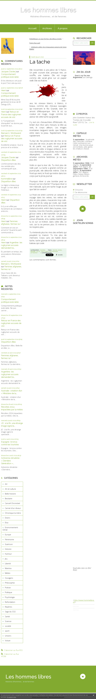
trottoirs (44, 251)
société (8, 626)
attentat (34, 253)
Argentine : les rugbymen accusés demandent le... (11, 245)
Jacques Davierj (8, 71)
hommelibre (6, 178)
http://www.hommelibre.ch (83, 601)
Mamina (8, 568)
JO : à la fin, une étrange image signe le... (12, 424)
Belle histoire (10, 493)
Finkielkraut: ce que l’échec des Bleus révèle (45, 39)
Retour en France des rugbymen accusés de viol (11, 114)
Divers (7, 517)
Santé (7, 616)
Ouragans (9, 578)
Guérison (9, 544)
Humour (8, 554)
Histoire (8, 549)
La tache (40, 62)
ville (38, 251)
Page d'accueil (34, 43)
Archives (47, 28)
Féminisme (9, 539)
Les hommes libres (48, 9)
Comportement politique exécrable (10, 75)
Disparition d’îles (8, 160)
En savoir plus (11, 697)
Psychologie (10, 597)
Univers (8, 635)
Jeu (6, 558)
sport (7, 631)
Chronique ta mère (13, 513)
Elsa (6, 522)
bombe (33, 251)
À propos (62, 28)
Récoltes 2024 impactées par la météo (12, 408)
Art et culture (10, 489)
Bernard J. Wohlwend (11, 133)
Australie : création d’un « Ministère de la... (11, 392)
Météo (7, 573)
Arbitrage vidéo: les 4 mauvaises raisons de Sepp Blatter (47, 48)
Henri (3, 90)
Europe (8, 534)
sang (60, 250)
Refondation (10, 602)
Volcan (7, 640)
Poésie (8, 587)
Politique (8, 592)
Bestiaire (8, 498)
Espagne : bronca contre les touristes (10, 443)
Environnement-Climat (10, 528)
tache (55, 250)
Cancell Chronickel (12, 503)
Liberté (8, 563)
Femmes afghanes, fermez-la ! (11, 222)
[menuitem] (32, 28)
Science (8, 621)
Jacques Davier (8, 157)
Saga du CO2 (10, 611)
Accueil (32, 28)
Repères (8, 607)
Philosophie (10, 582)
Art (6, 484)
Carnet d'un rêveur (13, 508)
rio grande (53, 251)
